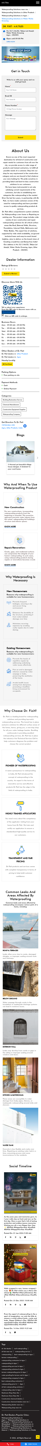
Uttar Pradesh (22, 354)
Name (8, 86)
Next (37, 458)
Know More (10, 527)
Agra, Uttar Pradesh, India (12, 428)
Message (8, 115)
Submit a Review (10, 274)
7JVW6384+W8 (8, 425)
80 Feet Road (7, 364)
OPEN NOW (10, 42)
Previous (3, 458)
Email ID (8, 96)
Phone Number (11, 105)
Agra (19, 357)
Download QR (8, 312)
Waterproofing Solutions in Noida (23, 1430)
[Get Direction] (25, 427)
